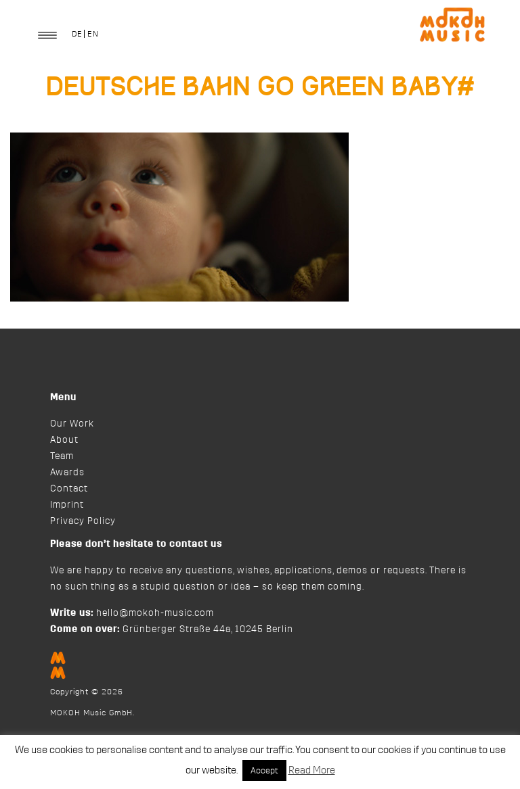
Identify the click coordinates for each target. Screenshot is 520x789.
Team (62, 456)
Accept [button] (264, 770)
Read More (311, 770)
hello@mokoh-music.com (155, 613)
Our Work (72, 424)
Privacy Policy (83, 521)
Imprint (67, 505)
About (64, 440)
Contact (69, 489)
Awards (67, 472)
